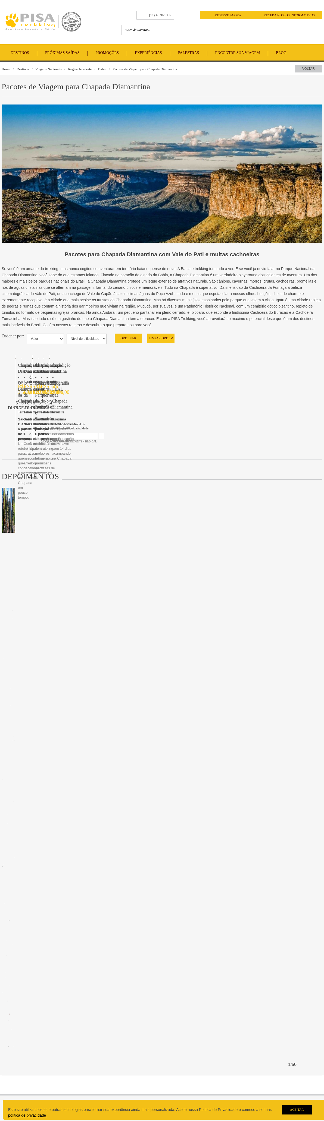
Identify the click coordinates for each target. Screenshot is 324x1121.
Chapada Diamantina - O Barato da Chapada (56, 570)
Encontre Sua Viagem (237, 53)
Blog (281, 53)
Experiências (148, 53)
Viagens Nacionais (48, 69)
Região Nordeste (80, 69)
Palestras (188, 53)
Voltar (308, 69)
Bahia (102, 69)
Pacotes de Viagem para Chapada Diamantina (145, 69)
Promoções (107, 53)
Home (6, 69)
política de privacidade (27, 1115)
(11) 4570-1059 (160, 15)
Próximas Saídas (62, 53)
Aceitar (297, 1110)
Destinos (20, 53)
